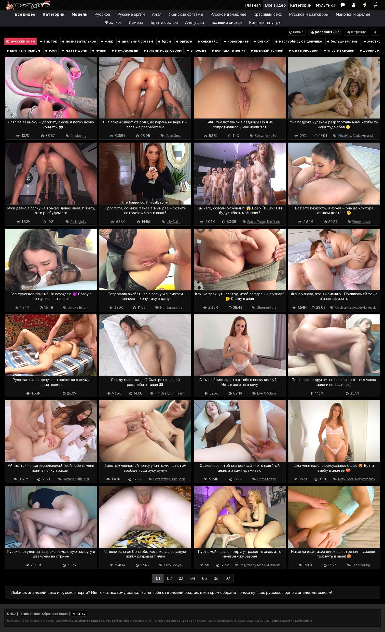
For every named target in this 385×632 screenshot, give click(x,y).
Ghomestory (267, 308)
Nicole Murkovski (364, 308)
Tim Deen (273, 222)
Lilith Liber (82, 479)
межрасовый (124, 50)
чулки (99, 50)
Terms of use (29, 614)
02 (169, 578)
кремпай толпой (266, 50)
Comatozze (266, 479)
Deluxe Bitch (78, 308)
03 (181, 578)
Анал (157, 14)
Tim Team (177, 393)
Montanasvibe (171, 308)
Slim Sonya (173, 565)
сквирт (261, 41)
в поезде (196, 50)
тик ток (48, 41)
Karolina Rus (343, 308)
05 (204, 578)
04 (192, 578)
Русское (102, 14)
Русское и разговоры (309, 14)
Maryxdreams (365, 479)
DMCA (11, 614)
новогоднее (235, 41)
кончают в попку (228, 50)
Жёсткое (113, 22)
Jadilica (68, 479)
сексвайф (208, 41)
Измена (136, 22)
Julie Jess (173, 136)
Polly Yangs (248, 565)
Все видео (275, 5)
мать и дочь (74, 50)
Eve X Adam (266, 393)
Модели (79, 14)
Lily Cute (173, 222)
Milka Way (344, 136)
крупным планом (23, 50)
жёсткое (373, 41)
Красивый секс (268, 14)
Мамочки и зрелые (353, 14)
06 (216, 578)
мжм (51, 50)
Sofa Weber (161, 479)
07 (227, 578)
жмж (106, 41)
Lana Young (361, 565)
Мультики (325, 5)
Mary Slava (346, 479)
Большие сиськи (226, 22)
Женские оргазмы (186, 14)
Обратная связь (55, 614)
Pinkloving (78, 136)
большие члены (342, 41)
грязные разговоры (162, 50)
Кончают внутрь (264, 22)
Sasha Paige (256, 222)
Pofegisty (78, 222)
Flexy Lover (361, 222)
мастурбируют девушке (298, 41)
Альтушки (194, 22)
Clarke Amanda (363, 136)
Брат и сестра (164, 22)
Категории (301, 5)
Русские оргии (131, 14)
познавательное (79, 41)
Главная (253, 5)
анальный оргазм (135, 41)
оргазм (184, 41)
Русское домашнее (228, 14)
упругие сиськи (338, 50)
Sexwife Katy (265, 136)
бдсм (164, 41)
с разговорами (303, 50)
